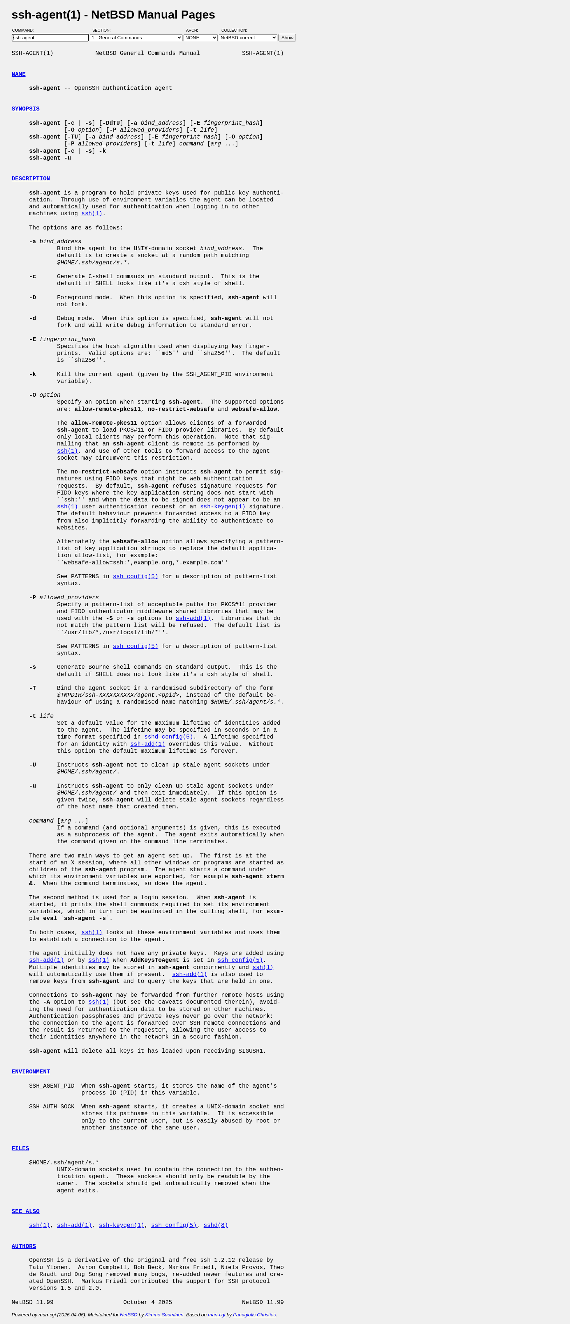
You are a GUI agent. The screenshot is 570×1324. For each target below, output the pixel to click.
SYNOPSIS (26, 109)
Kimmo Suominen (164, 1314)
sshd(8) (216, 1225)
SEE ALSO (26, 1212)
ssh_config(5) (135, 577)
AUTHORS (24, 1247)
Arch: (195, 30)
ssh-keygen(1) (222, 507)
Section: (103, 30)
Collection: (234, 30)
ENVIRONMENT (31, 1072)
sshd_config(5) (168, 737)
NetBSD (128, 1314)
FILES (20, 1149)
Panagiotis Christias (254, 1314)
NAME (18, 75)
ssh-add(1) (193, 619)
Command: (25, 30)
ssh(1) (92, 214)
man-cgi (216, 1314)
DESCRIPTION (31, 179)
